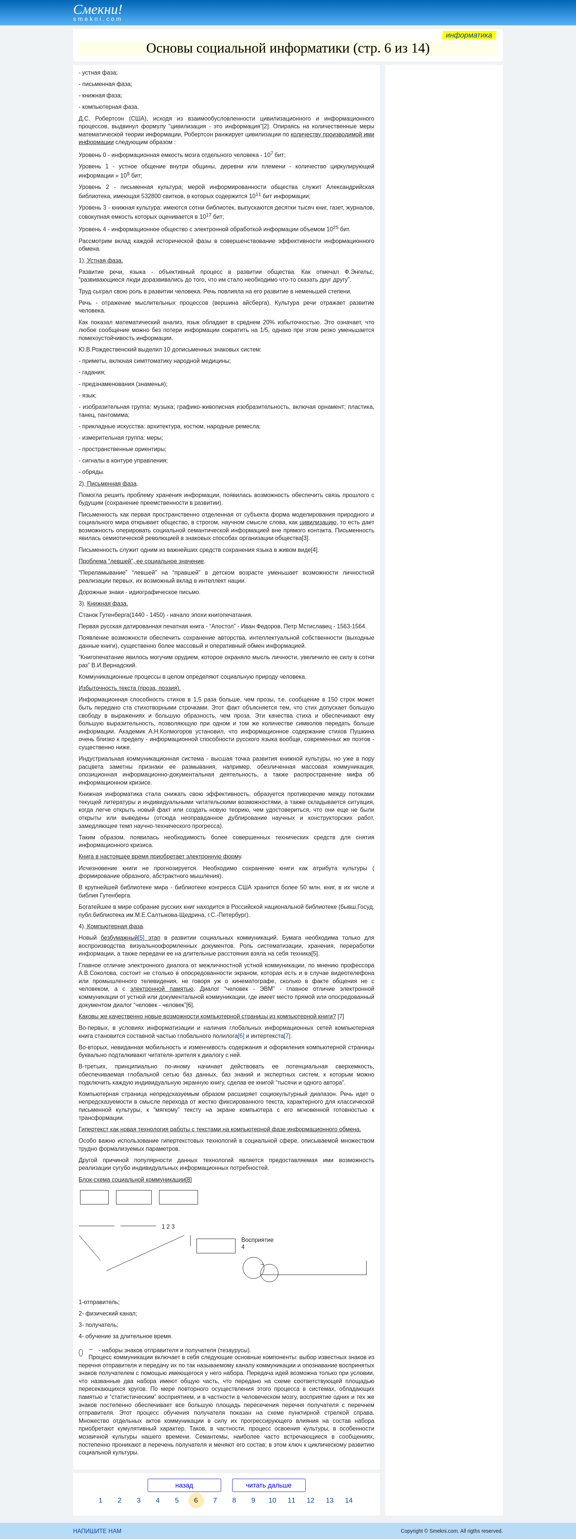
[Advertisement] (444, 179)
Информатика (469, 35)
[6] (241, 1036)
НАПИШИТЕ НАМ (97, 1531)
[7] (287, 1036)
